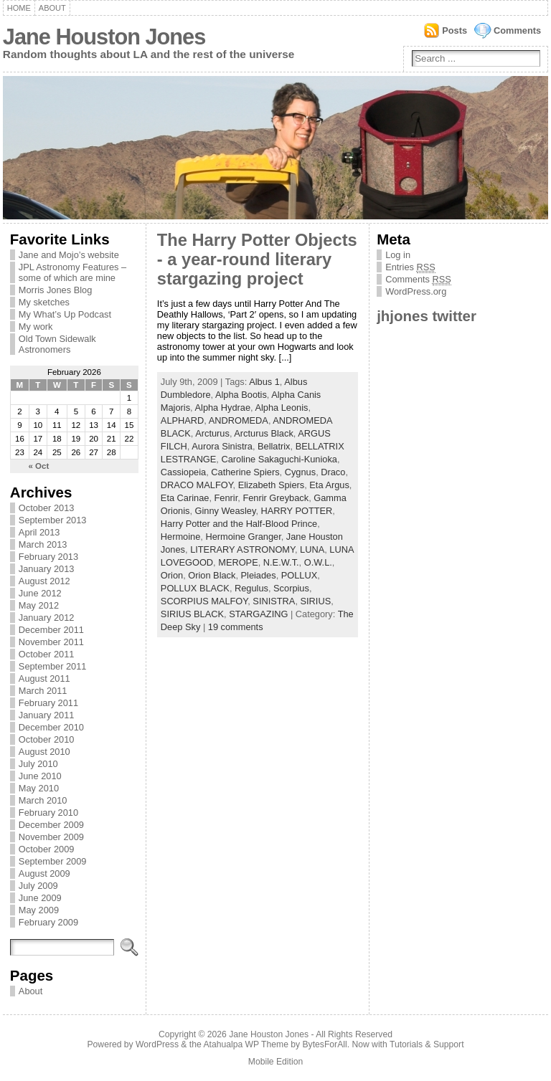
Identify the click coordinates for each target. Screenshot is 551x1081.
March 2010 (43, 800)
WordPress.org (415, 291)
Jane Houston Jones (104, 36)
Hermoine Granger (243, 536)
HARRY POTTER (297, 510)
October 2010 (47, 739)
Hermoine (180, 536)
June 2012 (40, 593)
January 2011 (47, 715)
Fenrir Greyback (275, 497)
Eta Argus (329, 485)
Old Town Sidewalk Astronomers (57, 344)
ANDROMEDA (238, 420)
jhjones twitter (426, 316)
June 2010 (40, 776)
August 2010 (44, 751)
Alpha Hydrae (223, 407)
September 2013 (53, 520)
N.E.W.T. (281, 562)
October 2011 (47, 654)
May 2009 (39, 910)
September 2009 (53, 861)
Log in (397, 254)
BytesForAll (325, 1044)
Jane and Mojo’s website (69, 254)
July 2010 (38, 763)
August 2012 (44, 581)
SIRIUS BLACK (192, 614)
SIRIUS (316, 601)
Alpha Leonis (281, 407)
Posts (454, 30)
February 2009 (48, 922)
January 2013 (47, 568)
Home (19, 8)
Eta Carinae (185, 497)
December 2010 (51, 727)
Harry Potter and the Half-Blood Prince (239, 523)
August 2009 (44, 873)
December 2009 (51, 824)
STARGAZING (258, 614)
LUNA (312, 549)
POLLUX (299, 575)
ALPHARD (182, 420)
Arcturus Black (263, 433)
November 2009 (51, 837)
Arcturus (212, 433)
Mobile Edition (275, 1062)
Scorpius (291, 588)
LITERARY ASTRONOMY (242, 549)
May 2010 (39, 788)
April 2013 (39, 532)
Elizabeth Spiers (271, 485)
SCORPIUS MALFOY (204, 601)
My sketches (44, 302)
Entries (410, 267)
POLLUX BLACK (195, 588)
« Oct (39, 466)
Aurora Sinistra (222, 446)
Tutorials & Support (427, 1044)
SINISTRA (274, 601)
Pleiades (258, 575)
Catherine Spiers (245, 472)
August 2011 (44, 678)
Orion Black (211, 575)
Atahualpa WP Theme (245, 1044)
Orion (172, 575)
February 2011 (48, 702)
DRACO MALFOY (197, 485)
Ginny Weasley (225, 510)
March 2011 (43, 690)
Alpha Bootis (241, 394)
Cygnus (300, 472)
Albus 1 (264, 381)
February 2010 (48, 812)
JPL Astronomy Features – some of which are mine (72, 272)
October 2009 (47, 849)
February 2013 (48, 556)
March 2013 (43, 544)
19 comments (235, 627)
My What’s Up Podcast (65, 314)
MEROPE (238, 562)
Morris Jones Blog (55, 290)
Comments (517, 30)
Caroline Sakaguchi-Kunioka (278, 459)
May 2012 (39, 605)
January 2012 (47, 617)
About (52, 8)
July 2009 (38, 885)
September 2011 (53, 666)
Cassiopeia (183, 472)
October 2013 (47, 508)
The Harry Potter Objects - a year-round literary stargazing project (257, 259)
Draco (333, 472)
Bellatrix (274, 446)
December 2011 (51, 629)
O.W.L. (318, 562)
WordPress (157, 1044)
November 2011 (51, 642)
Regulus (251, 588)
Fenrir (226, 497)
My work (36, 326)
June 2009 (40, 897)
